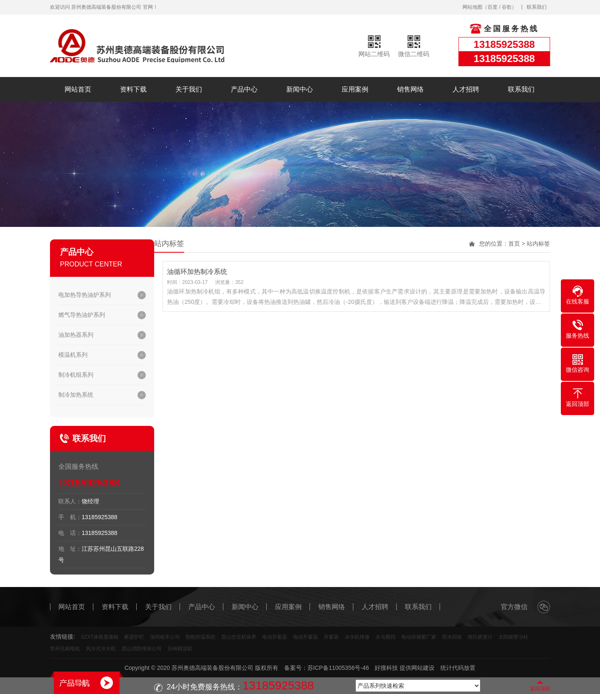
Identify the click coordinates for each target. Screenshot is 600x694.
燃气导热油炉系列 (81, 314)
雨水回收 (452, 637)
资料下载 (133, 89)
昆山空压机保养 (238, 637)
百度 (493, 7)
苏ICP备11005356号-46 (338, 667)
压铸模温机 (180, 649)
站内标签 (538, 243)
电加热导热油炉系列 (84, 294)
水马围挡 (385, 637)
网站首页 (78, 89)
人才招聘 (465, 89)
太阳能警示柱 (513, 637)
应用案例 (355, 89)
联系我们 (537, 7)
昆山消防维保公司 (142, 649)
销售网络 (410, 89)
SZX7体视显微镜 (99, 637)
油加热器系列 (75, 334)
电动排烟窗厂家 (418, 637)
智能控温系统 (200, 637)
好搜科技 (386, 667)
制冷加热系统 (75, 394)
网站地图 (472, 7)
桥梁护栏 (134, 637)
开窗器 (331, 637)
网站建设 (423, 667)
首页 (514, 243)
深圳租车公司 (165, 637)
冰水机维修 (357, 637)
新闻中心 (299, 89)
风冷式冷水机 (101, 649)
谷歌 (507, 7)
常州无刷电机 (65, 649)
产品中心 (244, 89)
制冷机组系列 (75, 374)
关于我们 (188, 89)
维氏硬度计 (480, 637)
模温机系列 (73, 354)
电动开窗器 (274, 637)
